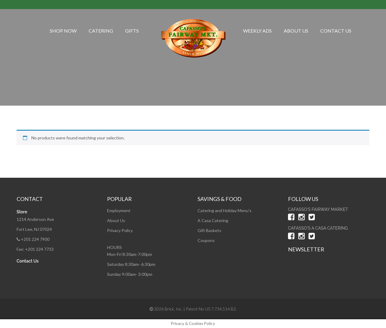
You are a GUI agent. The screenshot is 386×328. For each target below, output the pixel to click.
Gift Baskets (209, 230)
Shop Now (63, 30)
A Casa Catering (213, 220)
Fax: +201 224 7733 (35, 249)
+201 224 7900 (33, 239)
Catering (101, 30)
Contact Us (335, 30)
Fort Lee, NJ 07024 (34, 229)
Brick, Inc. (173, 308)
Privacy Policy (120, 230)
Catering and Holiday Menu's (225, 210)
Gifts (132, 30)
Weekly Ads (257, 30)
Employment (119, 210)
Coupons (206, 240)
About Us (296, 30)
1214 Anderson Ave (35, 219)
